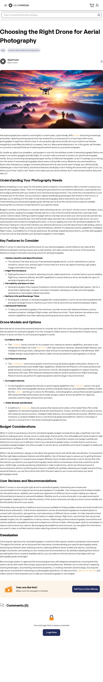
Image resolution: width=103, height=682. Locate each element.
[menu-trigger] (5, 5)
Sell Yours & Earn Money (86, 589)
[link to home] (19, 5)
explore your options (87, 570)
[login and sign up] (97, 5)
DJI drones (25, 408)
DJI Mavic (16, 344)
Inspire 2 (19, 392)
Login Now (51, 632)
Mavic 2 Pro (41, 347)
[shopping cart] (92, 5)
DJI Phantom (17, 363)
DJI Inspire (79, 386)
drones (76, 135)
